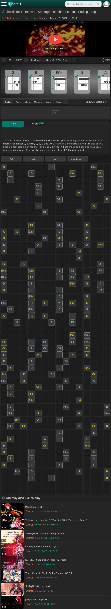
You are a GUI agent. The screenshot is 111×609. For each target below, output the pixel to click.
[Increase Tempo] (26, 60)
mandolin (38, 102)
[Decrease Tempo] (3, 60)
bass (58, 102)
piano (18, 102)
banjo (48, 102)
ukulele (28, 102)
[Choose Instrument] (65, 102)
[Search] (98, 4)
